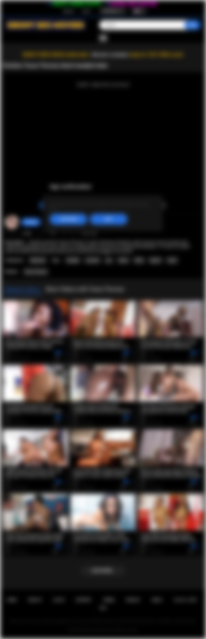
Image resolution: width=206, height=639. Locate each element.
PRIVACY (133, 600)
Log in (86, 11)
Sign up (68, 11)
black (139, 260)
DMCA (157, 600)
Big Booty (38, 260)
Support (83, 600)
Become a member (110, 54)
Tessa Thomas (36, 272)
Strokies (31, 222)
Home (11, 600)
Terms (109, 600)
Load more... (103, 570)
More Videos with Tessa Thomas (85, 289)
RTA (103, 608)
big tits (155, 260)
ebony (123, 260)
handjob (73, 260)
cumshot (92, 260)
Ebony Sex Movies (97, 630)
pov (109, 260)
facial (172, 260)
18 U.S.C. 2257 (185, 600)
